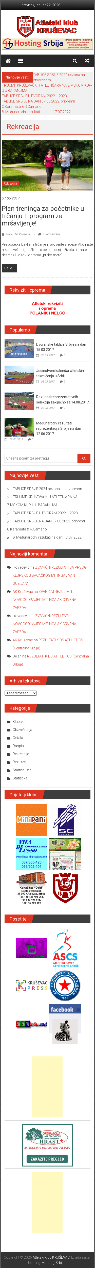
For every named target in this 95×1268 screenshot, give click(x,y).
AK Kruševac (23, 592)
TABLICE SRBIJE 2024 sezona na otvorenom (48, 489)
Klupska (19, 722)
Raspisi (19, 746)
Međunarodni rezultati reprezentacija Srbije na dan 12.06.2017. (58, 428)
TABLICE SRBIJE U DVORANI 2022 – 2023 (34, 96)
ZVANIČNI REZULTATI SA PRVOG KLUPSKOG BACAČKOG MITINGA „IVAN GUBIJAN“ (50, 575)
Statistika (20, 778)
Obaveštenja (22, 730)
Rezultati (19, 762)
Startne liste (22, 770)
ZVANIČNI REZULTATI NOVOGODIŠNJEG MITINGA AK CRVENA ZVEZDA (44, 600)
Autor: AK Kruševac (18, 234)
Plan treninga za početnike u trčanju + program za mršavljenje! (43, 216)
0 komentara (49, 234)
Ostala (18, 738)
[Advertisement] (47, 1086)
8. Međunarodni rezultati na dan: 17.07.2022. (36, 112)
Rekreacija (10, 183)
